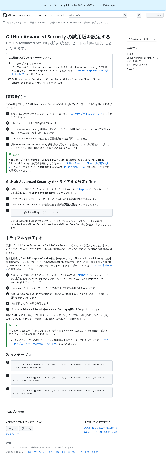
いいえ (26, 428)
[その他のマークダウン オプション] (154, 39)
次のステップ (19, 354)
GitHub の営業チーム (73, 167)
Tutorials (41, 22)
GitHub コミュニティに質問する (100, 427)
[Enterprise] (82, 189)
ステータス (54, 452)
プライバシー (40, 452)
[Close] (157, 5)
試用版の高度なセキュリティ (97, 22)
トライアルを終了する (26, 237)
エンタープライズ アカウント (86, 113)
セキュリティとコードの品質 (20, 22)
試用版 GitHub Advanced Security (65, 22)
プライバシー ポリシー (15, 434)
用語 (29, 452)
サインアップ (155, 15)
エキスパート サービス (78, 452)
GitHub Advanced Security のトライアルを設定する (51, 181)
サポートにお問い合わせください (101, 432)
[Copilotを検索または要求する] (97, 15)
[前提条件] (16, 96)
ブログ (95, 452)
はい (12, 428)
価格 (63, 452)
